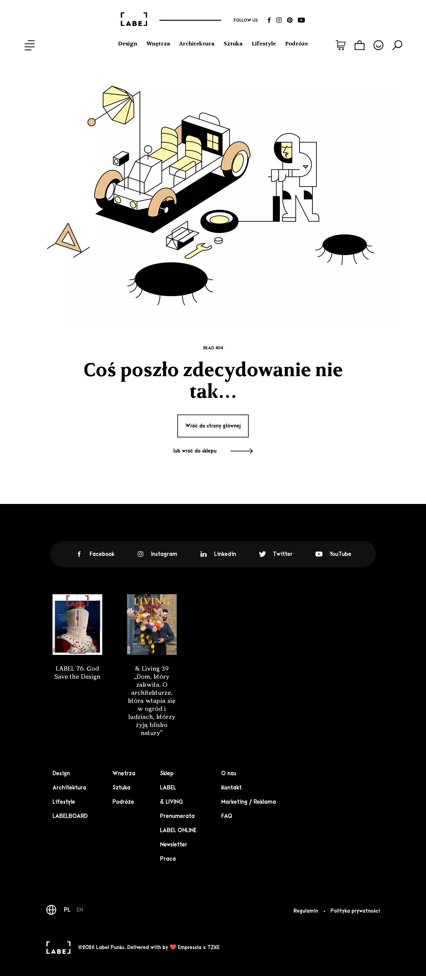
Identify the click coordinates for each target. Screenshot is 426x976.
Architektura (196, 43)
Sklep (167, 773)
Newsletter (173, 844)
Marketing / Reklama (248, 801)
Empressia (189, 947)
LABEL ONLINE (178, 830)
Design (127, 43)
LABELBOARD (70, 816)
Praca (168, 858)
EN (80, 909)
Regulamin (305, 911)
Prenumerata (177, 816)
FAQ (226, 816)
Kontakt (231, 787)
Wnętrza (158, 43)
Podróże (296, 43)
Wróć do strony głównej (213, 426)
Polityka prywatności (355, 911)
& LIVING (171, 801)
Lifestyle (264, 43)
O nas (228, 773)
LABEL (168, 787)
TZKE (213, 947)
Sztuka (233, 43)
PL (67, 909)
